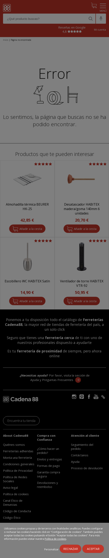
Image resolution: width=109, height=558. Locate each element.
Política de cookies (55, 539)
